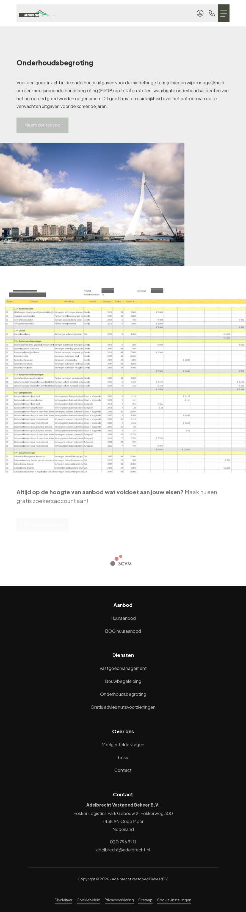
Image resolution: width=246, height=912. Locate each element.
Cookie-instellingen (174, 900)
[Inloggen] (200, 13)
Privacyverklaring (119, 900)
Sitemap (145, 900)
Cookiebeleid (88, 900)
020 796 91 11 (123, 842)
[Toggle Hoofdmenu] (224, 13)
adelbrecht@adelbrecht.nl (123, 850)
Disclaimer (63, 900)
